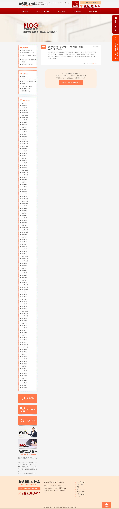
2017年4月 (24, 335)
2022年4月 (24, 218)
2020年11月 (25, 258)
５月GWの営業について (28, 52)
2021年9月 (24, 234)
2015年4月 (24, 368)
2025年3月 (24, 134)
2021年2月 (24, 251)
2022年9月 (24, 206)
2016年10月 (25, 347)
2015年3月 (24, 371)
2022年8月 (24, 208)
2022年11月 (25, 201)
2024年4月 (24, 160)
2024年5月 (24, 158)
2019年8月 (24, 292)
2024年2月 (24, 165)
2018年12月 (25, 311)
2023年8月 (24, 179)
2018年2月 (24, 328)
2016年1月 (24, 359)
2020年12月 (25, 256)
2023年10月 (25, 175)
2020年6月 (24, 270)
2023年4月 (24, 189)
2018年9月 (24, 318)
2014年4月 (24, 385)
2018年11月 (25, 313)
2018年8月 (24, 320)
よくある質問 (80, 491)
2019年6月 (24, 296)
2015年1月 (24, 375)
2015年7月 (24, 361)
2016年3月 (24, 356)
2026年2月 (24, 108)
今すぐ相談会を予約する (71, 82)
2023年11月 (25, 172)
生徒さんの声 (92, 63)
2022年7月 (24, 210)
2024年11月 (25, 143)
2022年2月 (24, 222)
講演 (78, 487)
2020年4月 (24, 275)
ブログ (23, 83)
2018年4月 (24, 323)
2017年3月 (24, 337)
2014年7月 (24, 378)
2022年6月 (24, 213)
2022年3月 (24, 220)
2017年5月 (24, 332)
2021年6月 (24, 242)
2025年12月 (25, 112)
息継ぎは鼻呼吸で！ (27, 50)
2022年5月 (24, 215)
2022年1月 (24, 225)
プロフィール (80, 489)
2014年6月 (24, 380)
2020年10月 (25, 261)
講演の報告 (25, 91)
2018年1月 (24, 330)
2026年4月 (24, 103)
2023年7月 (24, 182)
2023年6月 (24, 184)
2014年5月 (24, 383)
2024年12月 (25, 141)
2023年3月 (24, 191)
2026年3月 (24, 105)
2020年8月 (24, 265)
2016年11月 (25, 344)
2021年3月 (24, 249)
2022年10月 (25, 203)
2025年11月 (25, 115)
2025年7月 (24, 124)
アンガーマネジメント (27, 79)
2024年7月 (24, 153)
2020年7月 (24, 268)
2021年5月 (24, 244)
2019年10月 (25, 289)
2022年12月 (25, 198)
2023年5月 (24, 187)
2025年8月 (24, 122)
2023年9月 (24, 177)
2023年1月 (24, 196)
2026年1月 (24, 110)
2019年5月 (24, 299)
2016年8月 (24, 351)
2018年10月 (25, 316)
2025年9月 (24, 120)
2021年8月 (24, 237)
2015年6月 (24, 363)
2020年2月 (24, 280)
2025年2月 (24, 136)
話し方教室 (25, 88)
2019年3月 (24, 304)
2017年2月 (24, 340)
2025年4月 (24, 132)
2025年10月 (25, 117)
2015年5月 (24, 366)
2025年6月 (24, 127)
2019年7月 (24, 294)
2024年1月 (24, 167)
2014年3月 (24, 387)
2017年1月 (24, 342)
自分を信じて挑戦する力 (28, 64)
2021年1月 (24, 253)
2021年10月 (25, 232)
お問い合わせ (80, 494)
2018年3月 (24, 325)
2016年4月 (24, 354)
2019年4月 (24, 301)
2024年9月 (24, 148)
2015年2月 (24, 373)
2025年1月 (24, 139)
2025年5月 (24, 129)
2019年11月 (25, 287)
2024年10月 (25, 146)
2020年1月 (24, 282)
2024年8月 (24, 151)
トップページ (80, 482)
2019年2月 (24, 306)
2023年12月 (25, 170)
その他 (23, 76)
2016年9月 (24, 349)
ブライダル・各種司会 (27, 81)
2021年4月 (24, 246)
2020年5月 (24, 273)
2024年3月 (24, 163)
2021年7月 (24, 239)
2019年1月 (24, 308)
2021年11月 (25, 230)
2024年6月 (24, 155)
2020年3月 (24, 277)
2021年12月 (25, 227)
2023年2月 (24, 194)
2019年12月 (25, 285)
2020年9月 (24, 263)
